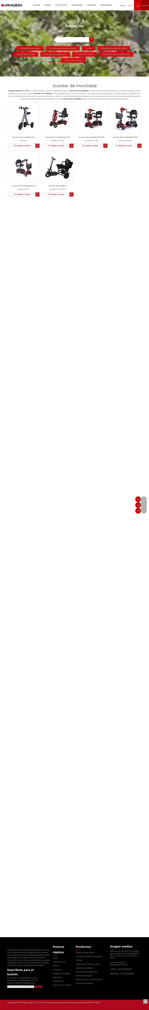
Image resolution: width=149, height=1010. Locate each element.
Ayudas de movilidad (26, 54)
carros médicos (25, 960)
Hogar (36, 5)
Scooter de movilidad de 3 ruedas (24, 137)
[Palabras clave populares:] (91, 39)
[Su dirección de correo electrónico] (18, 986)
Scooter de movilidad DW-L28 (57, 137)
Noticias (91, 5)
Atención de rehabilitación (55, 54)
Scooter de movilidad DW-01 (23, 186)
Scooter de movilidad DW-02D (91, 137)
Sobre (47, 5)
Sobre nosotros (59, 962)
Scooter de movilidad (57, 186)
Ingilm (97, 1003)
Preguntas (77, 5)
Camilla (88, 48)
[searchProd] (72, 39)
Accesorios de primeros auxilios (62, 48)
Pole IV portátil (42, 963)
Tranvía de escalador (73, 60)
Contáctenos (58, 981)
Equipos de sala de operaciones (116, 54)
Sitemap (70, 1003)
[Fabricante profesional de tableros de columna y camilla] (9, 946)
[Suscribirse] (35, 987)
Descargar (106, 5)
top (145, 1001)
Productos (61, 5)
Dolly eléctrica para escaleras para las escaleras (25, 965)
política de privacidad (62, 985)
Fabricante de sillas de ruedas (114, 48)
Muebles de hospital (84, 54)
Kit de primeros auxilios (30, 48)
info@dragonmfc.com (119, 965)
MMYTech (91, 1003)
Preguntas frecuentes (61, 973)
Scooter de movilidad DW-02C (125, 137)
